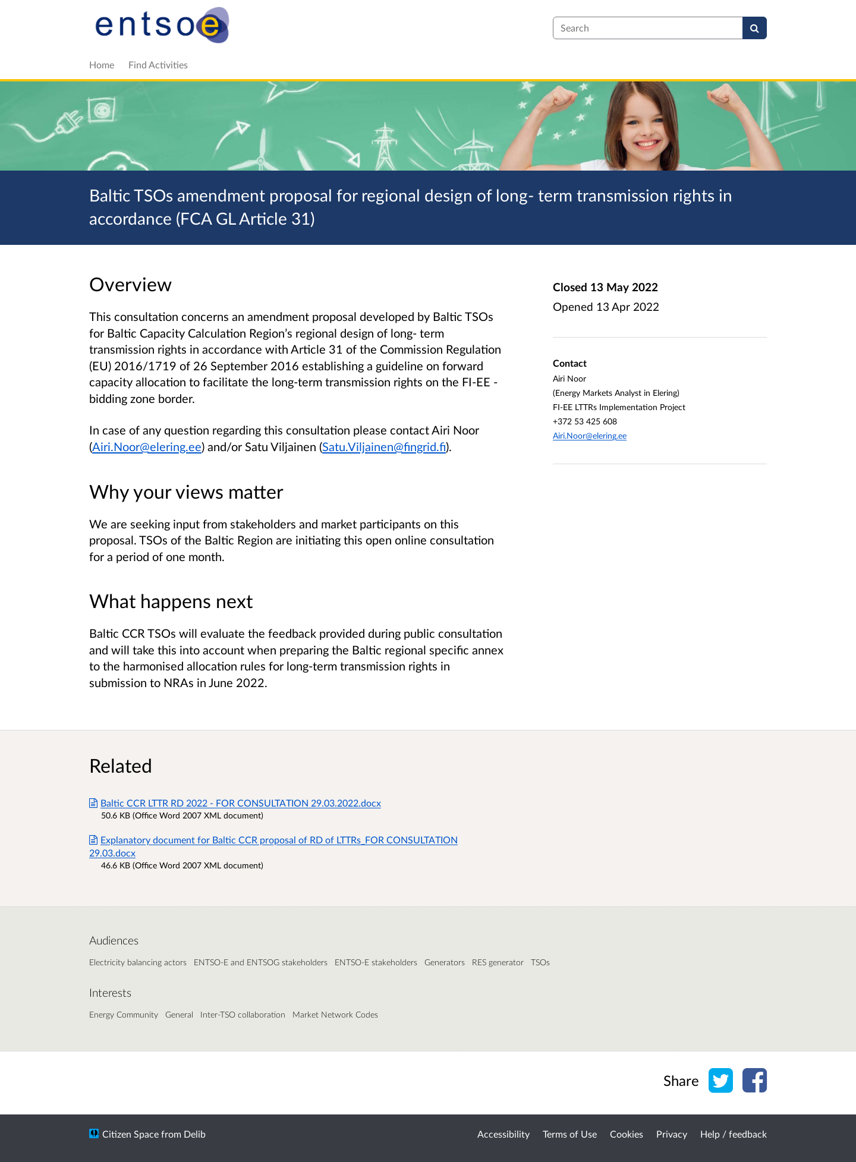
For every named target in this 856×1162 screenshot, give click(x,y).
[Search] (754, 28)
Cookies (626, 1133)
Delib (195, 1133)
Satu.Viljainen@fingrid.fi (384, 446)
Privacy (671, 1133)
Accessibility (503, 1133)
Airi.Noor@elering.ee (147, 446)
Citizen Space (130, 1133)
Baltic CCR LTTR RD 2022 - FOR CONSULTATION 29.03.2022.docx (235, 802)
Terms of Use (570, 1133)
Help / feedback (733, 1133)
